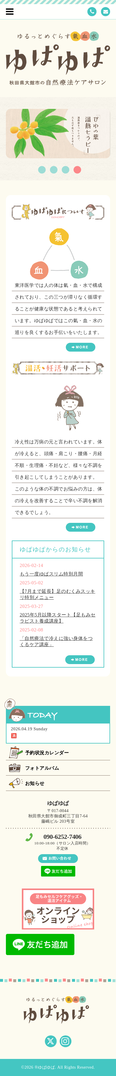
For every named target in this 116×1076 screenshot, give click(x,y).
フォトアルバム (42, 768)
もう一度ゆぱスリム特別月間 (51, 573)
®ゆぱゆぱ (45, 1067)
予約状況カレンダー (47, 752)
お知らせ (35, 783)
